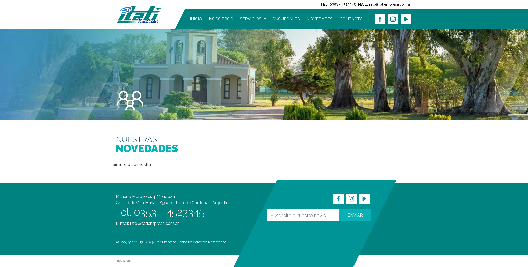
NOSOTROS (221, 19)
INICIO (196, 19)
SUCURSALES (286, 19)
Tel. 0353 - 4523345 (160, 212)
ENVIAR (355, 215)
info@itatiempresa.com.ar (390, 4)
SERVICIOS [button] (251, 19)
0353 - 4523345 (343, 4)
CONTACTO (351, 19)
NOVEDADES (320, 19)
